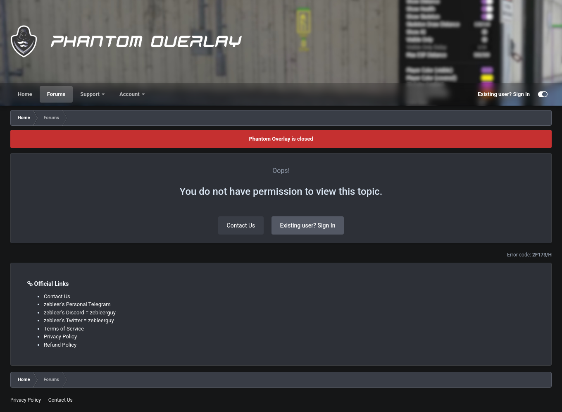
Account (130, 94)
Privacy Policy (60, 336)
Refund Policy (60, 345)
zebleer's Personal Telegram (77, 304)
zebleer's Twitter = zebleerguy (79, 320)
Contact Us (241, 225)
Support (90, 94)
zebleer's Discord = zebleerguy (80, 312)
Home (25, 94)
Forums (56, 94)
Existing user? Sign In (504, 94)
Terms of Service (64, 329)
